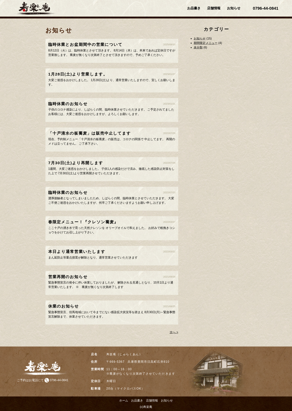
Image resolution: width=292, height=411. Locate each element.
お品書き (194, 8)
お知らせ (233, 8)
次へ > (174, 332)
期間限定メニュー (206, 43)
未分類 (198, 47)
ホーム (123, 400)
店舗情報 (213, 8)
